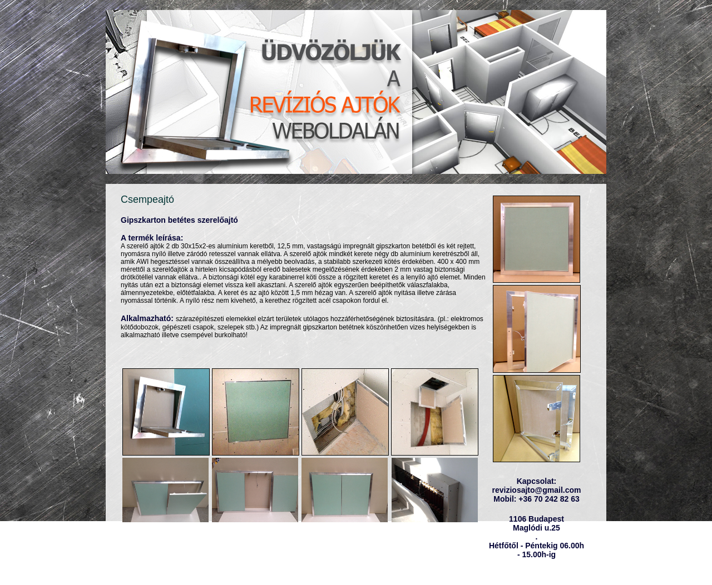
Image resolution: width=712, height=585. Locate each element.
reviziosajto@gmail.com (536, 490)
